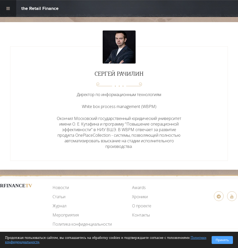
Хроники (140, 196)
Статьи (58, 196)
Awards (139, 187)
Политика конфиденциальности (82, 224)
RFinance (16, 185)
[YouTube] (16, 198)
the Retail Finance (40, 9)
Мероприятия (65, 215)
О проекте (141, 206)
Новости (60, 187)
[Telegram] (219, 196)
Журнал (59, 206)
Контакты (141, 215)
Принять (222, 240)
